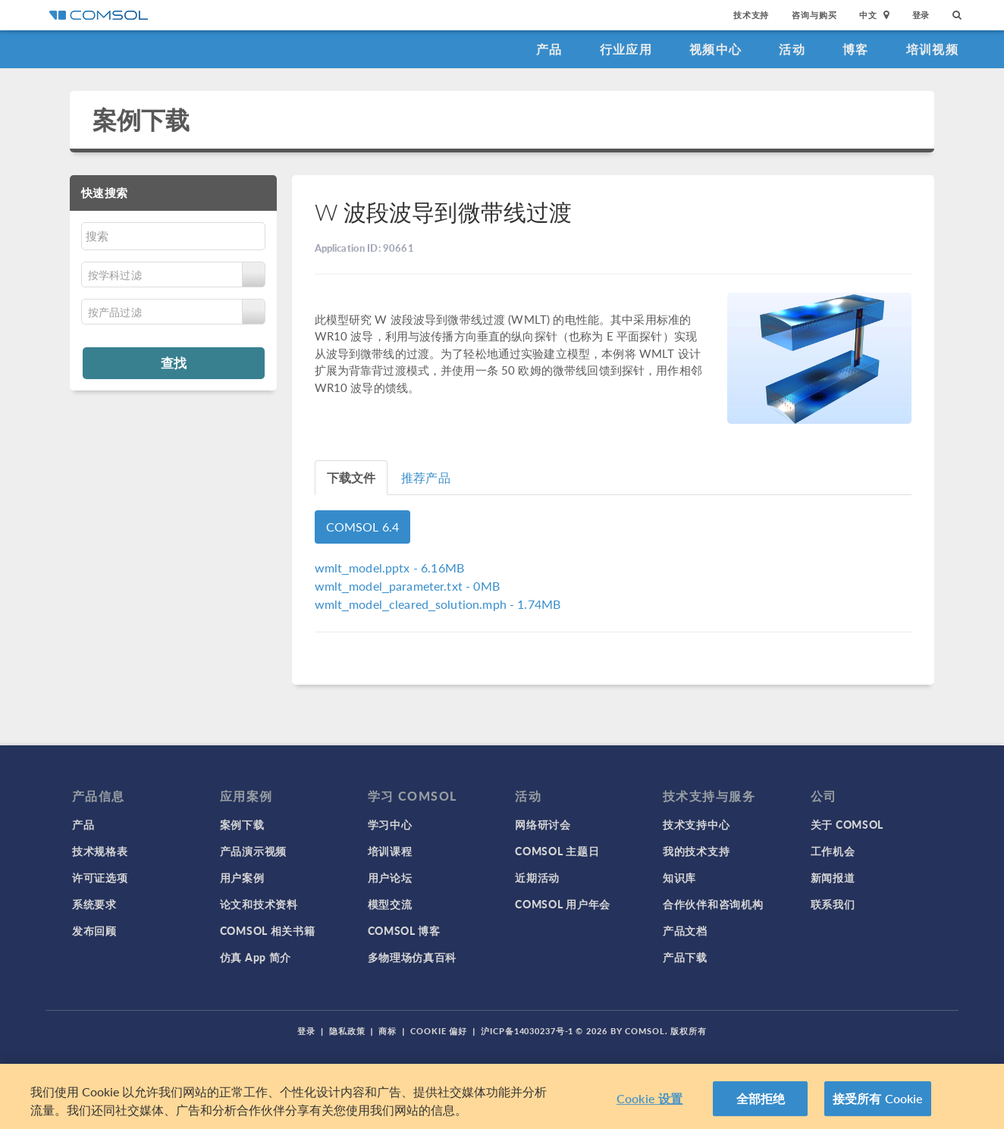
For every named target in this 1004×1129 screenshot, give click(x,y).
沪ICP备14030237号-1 (527, 1030)
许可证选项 (100, 877)
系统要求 (94, 903)
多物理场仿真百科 (412, 956)
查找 (174, 362)
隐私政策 (347, 1030)
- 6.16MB (390, 567)
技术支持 (751, 14)
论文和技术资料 (259, 903)
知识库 (679, 877)
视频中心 (715, 49)
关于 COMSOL (847, 824)
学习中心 (390, 824)
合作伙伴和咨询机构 (713, 903)
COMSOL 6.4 (363, 526)
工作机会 (833, 850)
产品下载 (685, 956)
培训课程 (390, 850)
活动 (792, 49)
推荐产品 (425, 477)
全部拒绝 (761, 1100)
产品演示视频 (253, 850)
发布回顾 (94, 930)
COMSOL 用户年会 (562, 903)
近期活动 (537, 877)
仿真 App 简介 (255, 956)
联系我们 (833, 903)
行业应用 (626, 49)
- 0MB (407, 585)
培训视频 (932, 49)
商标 (387, 1030)
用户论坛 (390, 877)
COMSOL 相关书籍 (267, 930)
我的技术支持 (696, 850)
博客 (855, 49)
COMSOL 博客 (404, 930)
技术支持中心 (696, 824)
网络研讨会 (543, 824)
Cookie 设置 (649, 1100)
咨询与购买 (814, 14)
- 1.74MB (438, 604)
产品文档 (685, 930)
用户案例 (242, 877)
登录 (921, 14)
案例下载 (141, 119)
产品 (549, 49)
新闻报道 (833, 877)
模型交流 (390, 903)
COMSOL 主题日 (557, 850)
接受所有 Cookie (878, 1100)
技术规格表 (100, 850)
